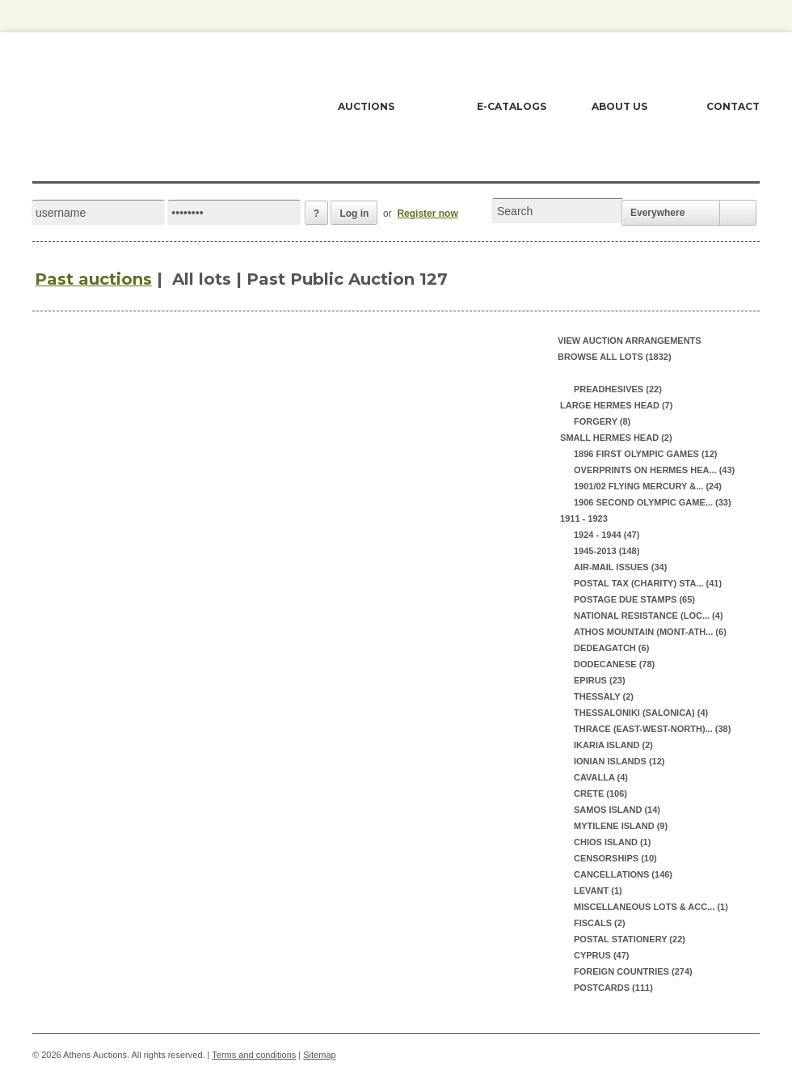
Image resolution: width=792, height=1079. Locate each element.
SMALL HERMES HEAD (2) (615, 437)
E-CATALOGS (511, 106)
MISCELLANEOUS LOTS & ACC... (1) (651, 907)
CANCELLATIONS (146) (623, 874)
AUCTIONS (366, 106)
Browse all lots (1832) (615, 357)
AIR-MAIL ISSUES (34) (620, 567)
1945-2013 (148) (606, 551)
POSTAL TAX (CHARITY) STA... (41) (648, 583)
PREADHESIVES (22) (618, 389)
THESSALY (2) (604, 696)
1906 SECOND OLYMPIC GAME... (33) (652, 502)
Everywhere (657, 212)
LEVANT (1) (598, 890)
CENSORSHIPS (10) (615, 858)
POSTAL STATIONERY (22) (629, 939)
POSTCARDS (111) (613, 987)
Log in (354, 213)
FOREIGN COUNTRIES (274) (633, 971)
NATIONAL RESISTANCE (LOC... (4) (648, 615)
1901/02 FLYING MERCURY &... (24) (648, 486)
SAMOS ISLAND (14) (617, 810)
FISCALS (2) (600, 923)
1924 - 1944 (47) (606, 535)
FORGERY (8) (602, 421)
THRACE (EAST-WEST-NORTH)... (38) (652, 729)
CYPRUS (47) (601, 955)
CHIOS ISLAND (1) (612, 842)
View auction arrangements (629, 340)
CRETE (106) (600, 793)
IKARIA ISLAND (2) (613, 745)
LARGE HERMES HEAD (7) (615, 405)
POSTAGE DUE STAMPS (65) (634, 599)
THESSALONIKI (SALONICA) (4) (641, 712)
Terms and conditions (254, 1055)
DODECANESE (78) (614, 664)
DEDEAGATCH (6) (611, 648)
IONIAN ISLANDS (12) (619, 761)
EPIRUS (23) (600, 680)
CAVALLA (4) (601, 777)
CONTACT (733, 106)
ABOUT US (619, 106)
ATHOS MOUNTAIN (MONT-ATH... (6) (650, 632)
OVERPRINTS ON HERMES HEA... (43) (654, 470)
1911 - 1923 (583, 518)
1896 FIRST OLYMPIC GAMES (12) (645, 454)
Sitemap (319, 1055)
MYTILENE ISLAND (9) (621, 826)
